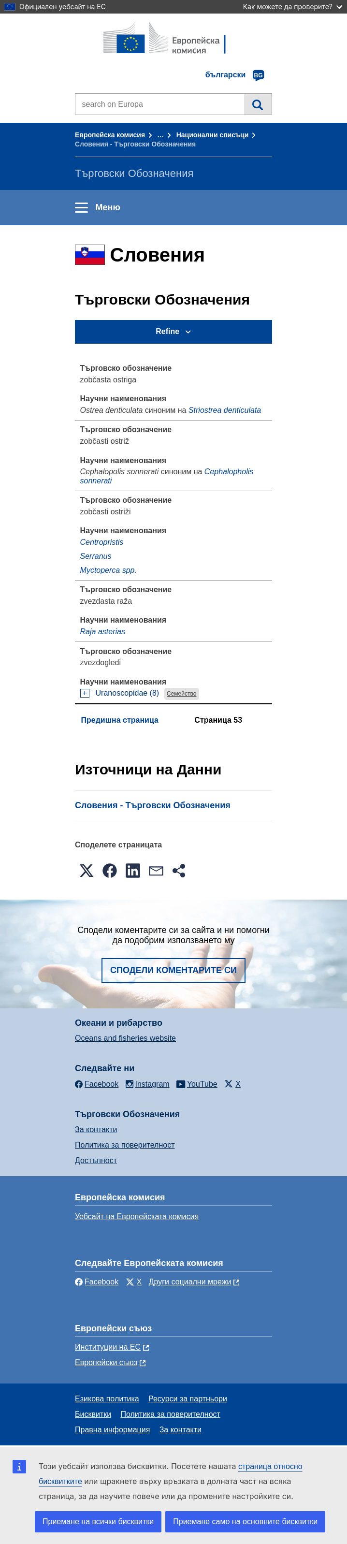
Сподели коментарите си (173, 970)
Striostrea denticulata (224, 410)
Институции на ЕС (108, 1347)
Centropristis (102, 542)
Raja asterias (102, 631)
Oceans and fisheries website (125, 1038)
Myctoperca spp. (108, 570)
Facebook (96, 1282)
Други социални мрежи (190, 1282)
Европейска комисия (110, 135)
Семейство (181, 693)
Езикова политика (107, 1399)
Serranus (96, 556)
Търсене (258, 104)
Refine (167, 331)
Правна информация (112, 1430)
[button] (86, 870)
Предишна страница (120, 720)
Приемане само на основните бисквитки (245, 1521)
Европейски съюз (106, 1362)
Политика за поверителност (125, 1145)
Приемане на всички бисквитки (98, 1521)
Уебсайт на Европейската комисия (137, 1216)
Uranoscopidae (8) (127, 693)
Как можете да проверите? (292, 6)
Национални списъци (212, 135)
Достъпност (96, 1160)
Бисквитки (93, 1414)
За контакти (96, 1129)
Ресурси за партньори (187, 1399)
